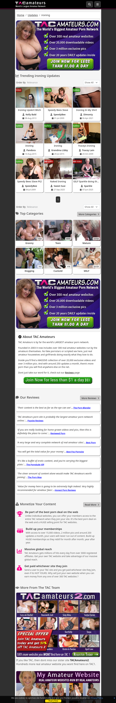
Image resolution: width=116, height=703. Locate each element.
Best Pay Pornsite (75, 451)
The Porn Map (35, 477)
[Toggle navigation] (97, 4)
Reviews (69, 372)
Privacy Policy (96, 698)
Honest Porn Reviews (65, 490)
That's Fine (53, 700)
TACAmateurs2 (79, 660)
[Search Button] (89, 4)
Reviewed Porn (58, 433)
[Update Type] (91, 82)
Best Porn (91, 442)
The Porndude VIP (35, 464)
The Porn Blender (82, 407)
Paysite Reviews (35, 420)
